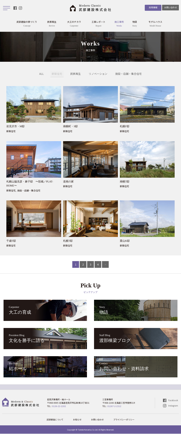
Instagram (173, 405)
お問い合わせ (170, 7)
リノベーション (98, 74)
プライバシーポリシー (124, 419)
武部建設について (54, 419)
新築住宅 (57, 74)
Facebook (173, 400)
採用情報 (152, 7)
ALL (41, 74)
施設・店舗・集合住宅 (128, 74)
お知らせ (77, 419)
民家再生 (75, 74)
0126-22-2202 (59, 406)
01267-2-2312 (114, 406)
